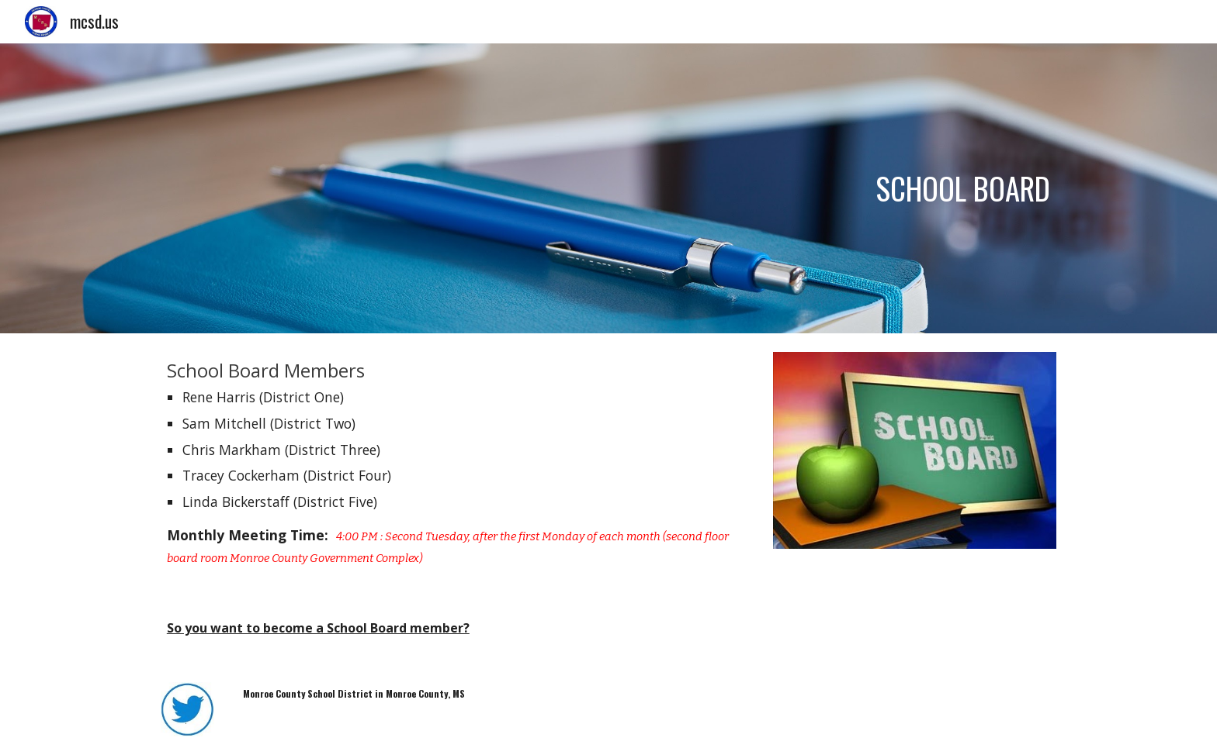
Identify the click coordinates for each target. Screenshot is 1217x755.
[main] (608, 188)
